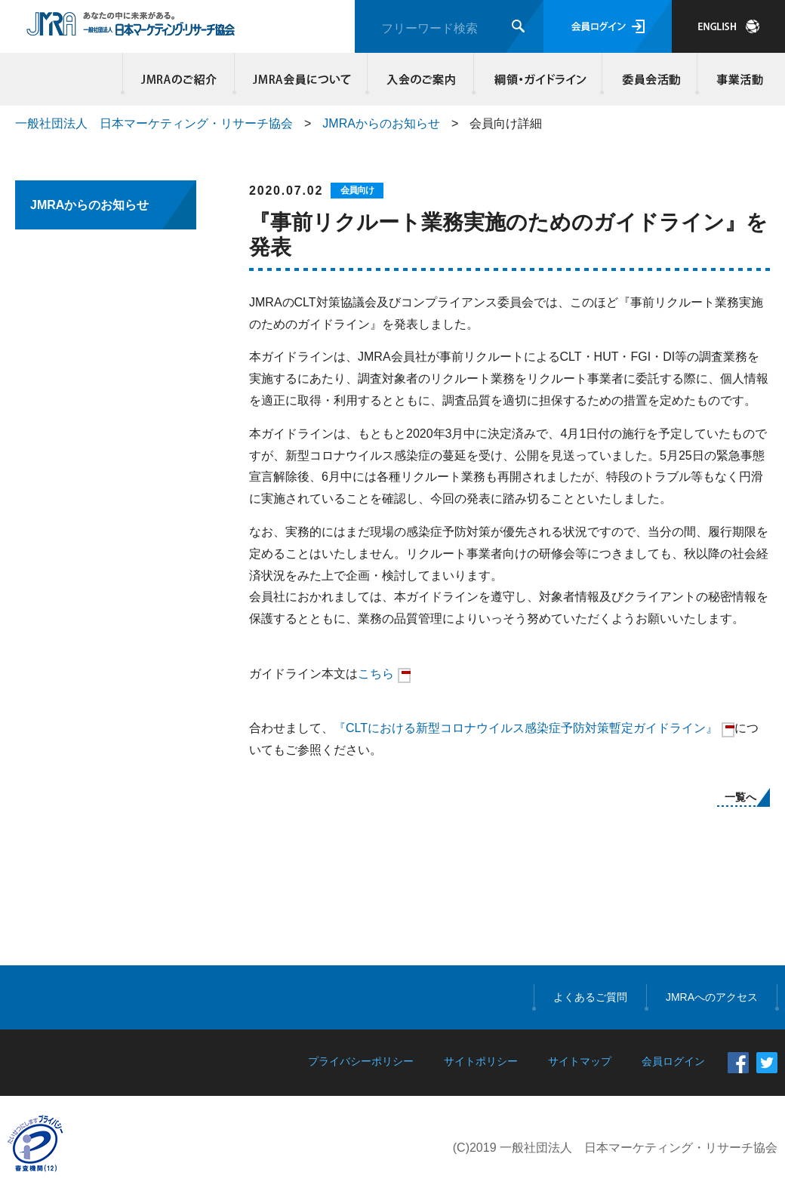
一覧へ (740, 797)
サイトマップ (579, 1061)
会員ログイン (607, 26)
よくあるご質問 (590, 997)
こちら (376, 673)
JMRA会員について (301, 79)
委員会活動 (649, 79)
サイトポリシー (481, 1061)
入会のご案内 (421, 79)
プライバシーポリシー (361, 1061)
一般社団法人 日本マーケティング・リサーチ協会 (154, 123)
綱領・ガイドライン (538, 79)
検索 (518, 26)
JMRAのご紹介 (179, 79)
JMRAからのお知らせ (381, 123)
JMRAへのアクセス (712, 997)
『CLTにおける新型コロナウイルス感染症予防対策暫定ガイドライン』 (526, 728)
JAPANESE (728, 26)
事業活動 (737, 79)
